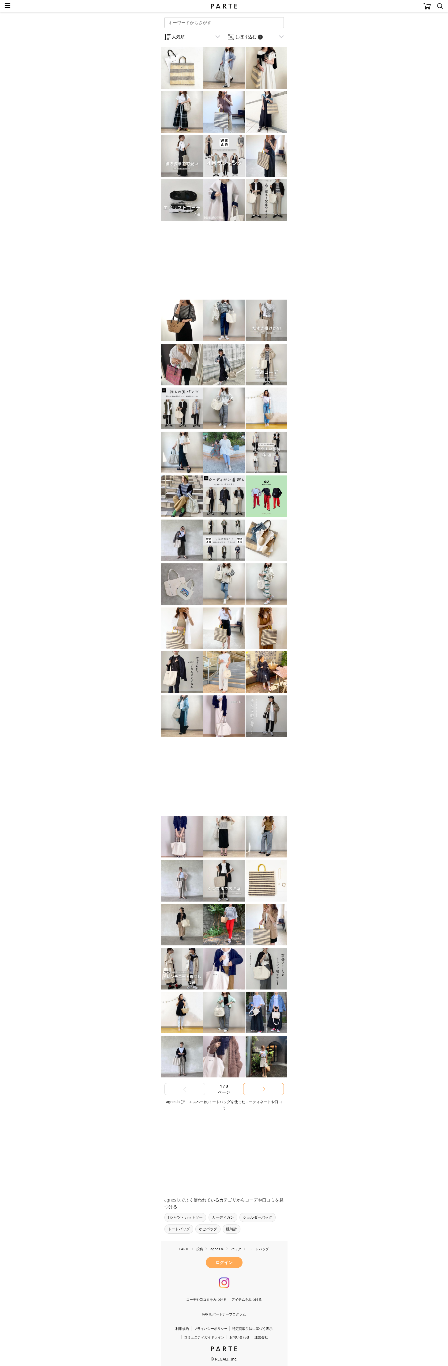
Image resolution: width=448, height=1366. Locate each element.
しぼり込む (249, 37)
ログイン (224, 1262)
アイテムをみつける (247, 1299)
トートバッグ (179, 1229)
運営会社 (261, 1337)
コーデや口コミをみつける (206, 1299)
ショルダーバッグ (257, 1217)
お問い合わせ (239, 1337)
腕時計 (231, 1229)
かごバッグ (208, 1229)
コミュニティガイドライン (204, 1337)
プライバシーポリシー (211, 1328)
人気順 (178, 37)
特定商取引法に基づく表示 (252, 1328)
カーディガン (223, 1217)
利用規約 (182, 1328)
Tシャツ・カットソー (185, 1217)
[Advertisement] (210, 261)
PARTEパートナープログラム (224, 1314)
